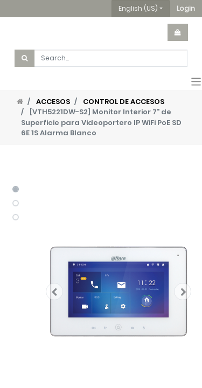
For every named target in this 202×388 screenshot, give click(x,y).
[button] (186, 8)
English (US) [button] (138, 8)
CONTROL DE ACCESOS (123, 101)
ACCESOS (53, 101)
